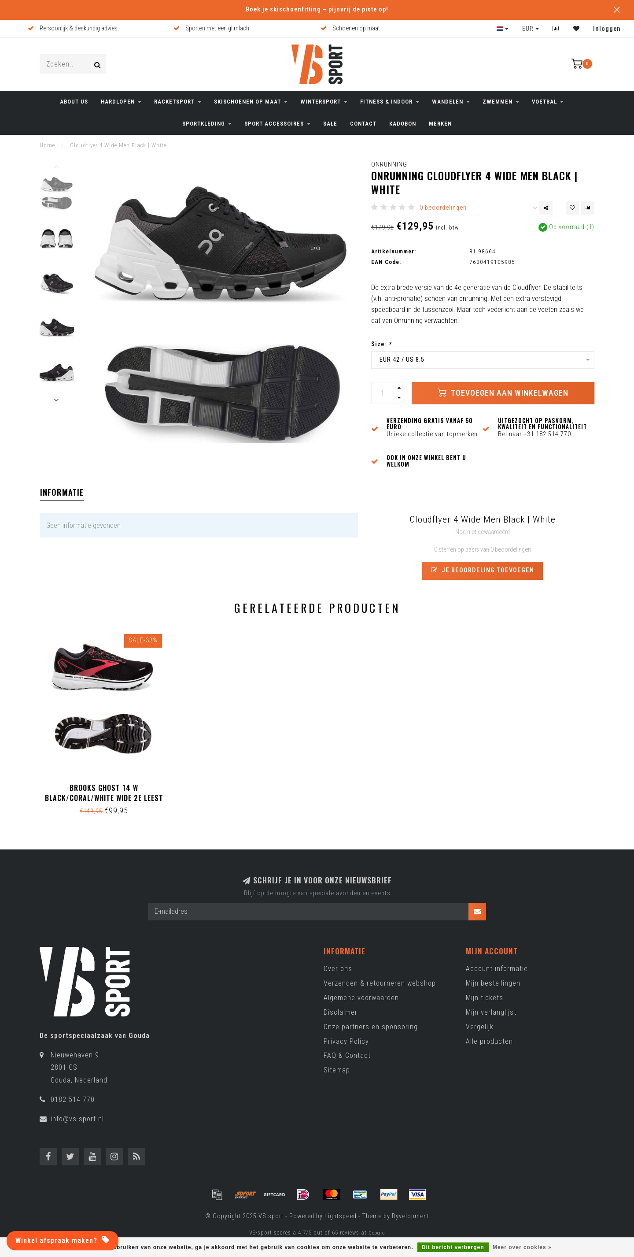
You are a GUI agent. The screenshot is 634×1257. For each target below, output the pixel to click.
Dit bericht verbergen (453, 1247)
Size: (381, 344)
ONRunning (389, 164)
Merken (440, 123)
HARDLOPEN (118, 101)
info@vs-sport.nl (77, 1119)
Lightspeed (340, 1216)
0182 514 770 (73, 1099)
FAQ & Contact (347, 1055)
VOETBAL (544, 101)
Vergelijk (480, 1027)
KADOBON (402, 123)
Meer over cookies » (522, 1247)
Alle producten (489, 1041)
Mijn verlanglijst (491, 1012)
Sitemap (337, 1070)
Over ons (338, 968)
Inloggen (607, 28)
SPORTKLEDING (203, 123)
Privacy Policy (346, 1041)
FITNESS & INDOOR (386, 101)
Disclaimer (341, 1012)
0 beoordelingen (443, 207)
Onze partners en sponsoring (371, 1027)
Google (377, 1233)
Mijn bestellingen (493, 983)
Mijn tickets (484, 998)
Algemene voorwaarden (361, 998)
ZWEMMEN (497, 101)
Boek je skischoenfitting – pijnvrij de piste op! (317, 9)
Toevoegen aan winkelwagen (503, 392)
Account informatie (497, 968)
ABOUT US (74, 101)
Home (47, 145)
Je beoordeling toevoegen (482, 570)
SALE (330, 123)
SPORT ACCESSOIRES (274, 123)
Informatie (62, 492)
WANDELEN (447, 101)
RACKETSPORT (174, 101)
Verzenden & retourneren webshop (380, 983)
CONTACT (363, 123)
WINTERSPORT (320, 101)
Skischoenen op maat (247, 101)
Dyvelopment (410, 1216)
